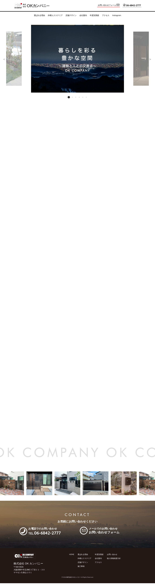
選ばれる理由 (39, 15)
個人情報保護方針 (114, 558)
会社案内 (83, 15)
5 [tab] (83, 97)
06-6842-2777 (132, 5)
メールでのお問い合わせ (104, 530)
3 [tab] (76, 97)
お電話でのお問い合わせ (44, 531)
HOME (71, 554)
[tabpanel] (77, 58)
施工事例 (81, 566)
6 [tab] (86, 97)
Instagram (116, 15)
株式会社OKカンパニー (73, 577)
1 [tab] (69, 97)
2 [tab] (72, 97)
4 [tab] (79, 97)
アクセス (105, 15)
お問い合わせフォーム (108, 5)
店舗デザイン (71, 15)
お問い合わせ (112, 554)
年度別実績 (94, 15)
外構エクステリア (55, 15)
